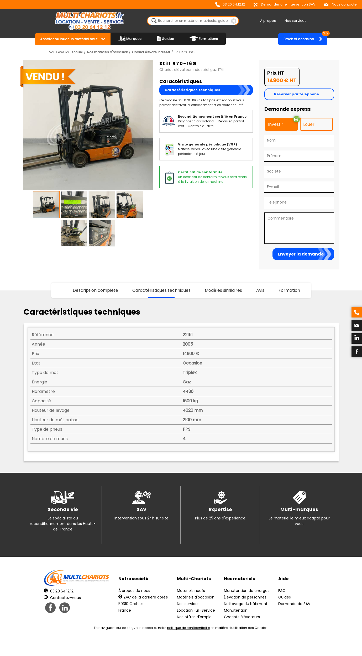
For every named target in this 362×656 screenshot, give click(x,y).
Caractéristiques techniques (192, 89)
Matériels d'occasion (195, 597)
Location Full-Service (196, 610)
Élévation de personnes (245, 597)
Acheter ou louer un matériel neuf (68, 39)
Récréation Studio (221, 645)
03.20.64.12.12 (230, 4)
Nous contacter (341, 4)
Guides (165, 38)
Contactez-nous (62, 597)
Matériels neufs (191, 590)
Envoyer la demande (301, 254)
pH (261, 645)
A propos (268, 20)
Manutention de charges (246, 590)
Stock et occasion (305, 37)
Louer (308, 124)
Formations (204, 38)
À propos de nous (134, 590)
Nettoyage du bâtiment (245, 603)
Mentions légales (179, 645)
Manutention (236, 610)
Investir (275, 124)
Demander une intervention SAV (285, 4)
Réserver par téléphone (296, 94)
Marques (129, 38)
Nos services (295, 20)
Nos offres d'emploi (194, 616)
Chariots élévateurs (242, 616)
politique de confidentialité (188, 628)
